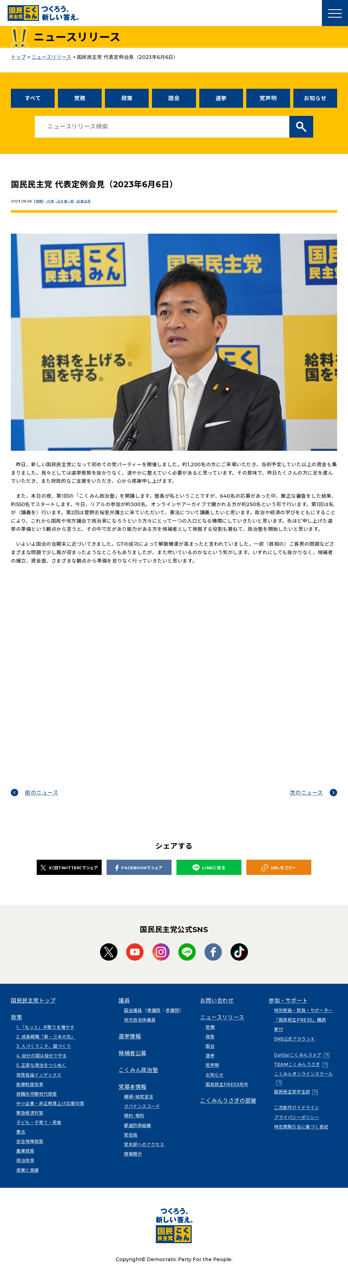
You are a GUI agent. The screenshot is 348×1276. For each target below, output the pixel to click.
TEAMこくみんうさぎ (297, 1064)
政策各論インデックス (38, 1075)
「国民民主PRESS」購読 (300, 1020)
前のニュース (41, 792)
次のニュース (306, 792)
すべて (33, 98)
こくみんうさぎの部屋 (228, 1100)
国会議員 (133, 1010)
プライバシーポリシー (296, 1117)
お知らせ (315, 98)
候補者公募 (133, 1053)
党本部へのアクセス (144, 1144)
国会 (173, 98)
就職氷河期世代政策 (36, 1094)
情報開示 (133, 1154)
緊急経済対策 (30, 1113)
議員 (124, 1000)
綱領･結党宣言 (138, 1096)
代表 (51, 201)
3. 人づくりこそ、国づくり (43, 1046)
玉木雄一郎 (67, 201)
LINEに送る (208, 867)
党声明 (268, 98)
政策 (126, 98)
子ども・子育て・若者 (38, 1122)
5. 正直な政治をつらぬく (41, 1065)
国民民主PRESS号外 (227, 1084)
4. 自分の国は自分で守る (41, 1055)
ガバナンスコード (142, 1106)
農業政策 (25, 1151)
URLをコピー (278, 867)
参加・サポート (288, 1000)
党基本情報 (133, 1087)
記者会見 (87, 201)
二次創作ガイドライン (296, 1107)
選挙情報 (130, 1036)
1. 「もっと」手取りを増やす (45, 1027)
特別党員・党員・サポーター (303, 1010)
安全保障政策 (30, 1141)
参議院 (172, 1010)
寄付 (278, 1029)
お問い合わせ (217, 1000)
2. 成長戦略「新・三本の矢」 (46, 1036)
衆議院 (154, 1010)
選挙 (221, 98)
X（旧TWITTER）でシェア (69, 867)
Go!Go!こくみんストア (298, 1055)
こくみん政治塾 (138, 1070)
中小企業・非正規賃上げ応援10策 (50, 1103)
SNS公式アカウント (294, 1039)
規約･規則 (134, 1115)
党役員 (131, 1135)
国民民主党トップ (33, 1000)
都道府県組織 (137, 1125)
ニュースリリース (222, 1017)
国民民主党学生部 (292, 1091)
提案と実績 (27, 1170)
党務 (79, 98)
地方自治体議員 (140, 1020)
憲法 (20, 1132)
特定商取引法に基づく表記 (301, 1126)
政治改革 (25, 1160)
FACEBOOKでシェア (139, 868)
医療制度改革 (30, 1084)
